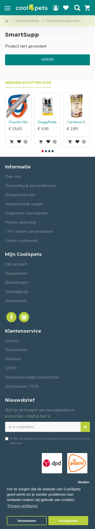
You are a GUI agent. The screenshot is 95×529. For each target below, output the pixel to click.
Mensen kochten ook (28, 83)
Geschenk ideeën (27, 21)
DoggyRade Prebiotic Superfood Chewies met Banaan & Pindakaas (48, 122)
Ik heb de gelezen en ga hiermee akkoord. (47, 440)
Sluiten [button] (83, 482)
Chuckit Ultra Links (19, 122)
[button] (43, 151)
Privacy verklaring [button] (22, 506)
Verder (47, 59)
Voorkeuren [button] (26, 521)
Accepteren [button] (68, 521)
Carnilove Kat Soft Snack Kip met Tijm (77, 122)
